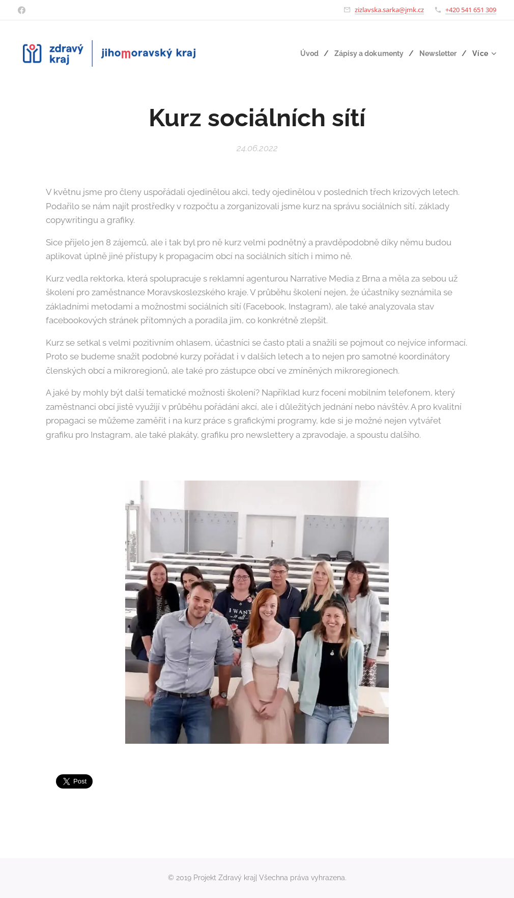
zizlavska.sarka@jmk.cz (389, 9)
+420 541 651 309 (470, 9)
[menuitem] (305, 53)
